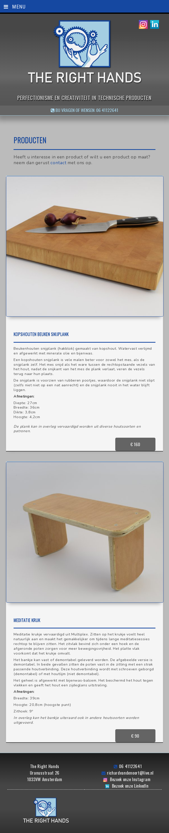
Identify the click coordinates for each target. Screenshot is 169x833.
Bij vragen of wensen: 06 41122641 (84, 110)
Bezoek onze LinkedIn (130, 778)
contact (58, 163)
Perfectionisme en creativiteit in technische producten (84, 98)
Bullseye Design (117, 829)
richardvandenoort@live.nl (130, 765)
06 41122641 (130, 759)
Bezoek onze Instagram (130, 772)
